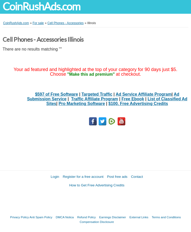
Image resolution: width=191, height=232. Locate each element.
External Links (138, 217)
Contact (137, 177)
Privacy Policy (19, 217)
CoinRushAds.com (41, 6)
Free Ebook (132, 99)
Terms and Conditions (166, 217)
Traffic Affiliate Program (94, 99)
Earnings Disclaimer (112, 217)
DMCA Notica (65, 217)
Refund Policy (86, 217)
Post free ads (117, 177)
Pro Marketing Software (82, 103)
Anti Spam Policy (41, 217)
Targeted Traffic (96, 94)
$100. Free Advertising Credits (138, 103)
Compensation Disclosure (97, 221)
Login (55, 177)
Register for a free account (83, 177)
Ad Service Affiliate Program (144, 94)
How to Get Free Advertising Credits (97, 185)
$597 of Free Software (56, 94)
